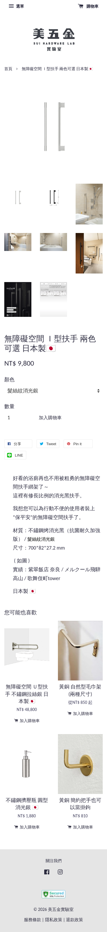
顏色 (9, 379)
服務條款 (32, 919)
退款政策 (74, 919)
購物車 (88, 6)
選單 (16, 6)
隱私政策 (53, 919)
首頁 (8, 68)
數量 (9, 406)
